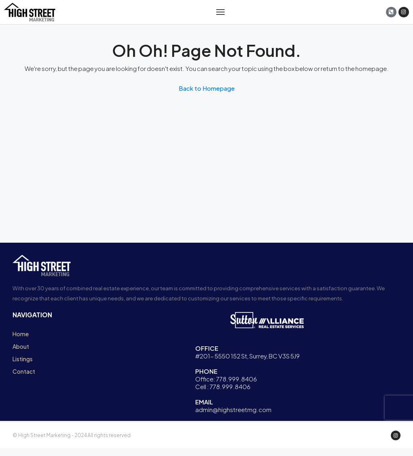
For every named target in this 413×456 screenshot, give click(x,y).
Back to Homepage (207, 88)
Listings (23, 358)
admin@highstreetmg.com (233, 409)
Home (21, 333)
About (21, 346)
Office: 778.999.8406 (226, 379)
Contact (24, 371)
